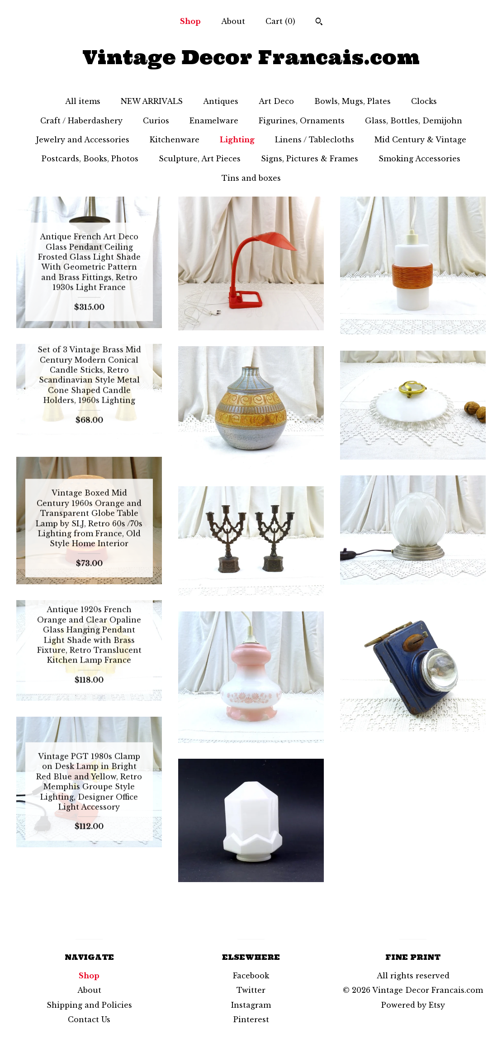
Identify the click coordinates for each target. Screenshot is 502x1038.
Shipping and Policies (89, 1005)
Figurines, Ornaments (302, 120)
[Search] (319, 23)
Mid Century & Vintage (420, 139)
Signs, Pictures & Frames (309, 158)
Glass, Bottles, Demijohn (413, 120)
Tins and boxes (251, 178)
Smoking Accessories (419, 158)
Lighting (237, 139)
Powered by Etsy (413, 1005)
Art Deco (276, 101)
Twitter (251, 990)
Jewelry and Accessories (82, 139)
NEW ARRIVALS (152, 101)
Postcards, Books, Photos (90, 158)
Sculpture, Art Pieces (200, 158)
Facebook (251, 975)
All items (82, 101)
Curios (156, 120)
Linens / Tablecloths (314, 139)
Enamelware (213, 120)
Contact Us (89, 1019)
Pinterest (251, 1019)
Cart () (280, 21)
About (233, 21)
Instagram (251, 1005)
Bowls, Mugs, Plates (352, 101)
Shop (190, 21)
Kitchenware (174, 139)
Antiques (220, 101)
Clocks (424, 101)
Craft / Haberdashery (81, 120)
